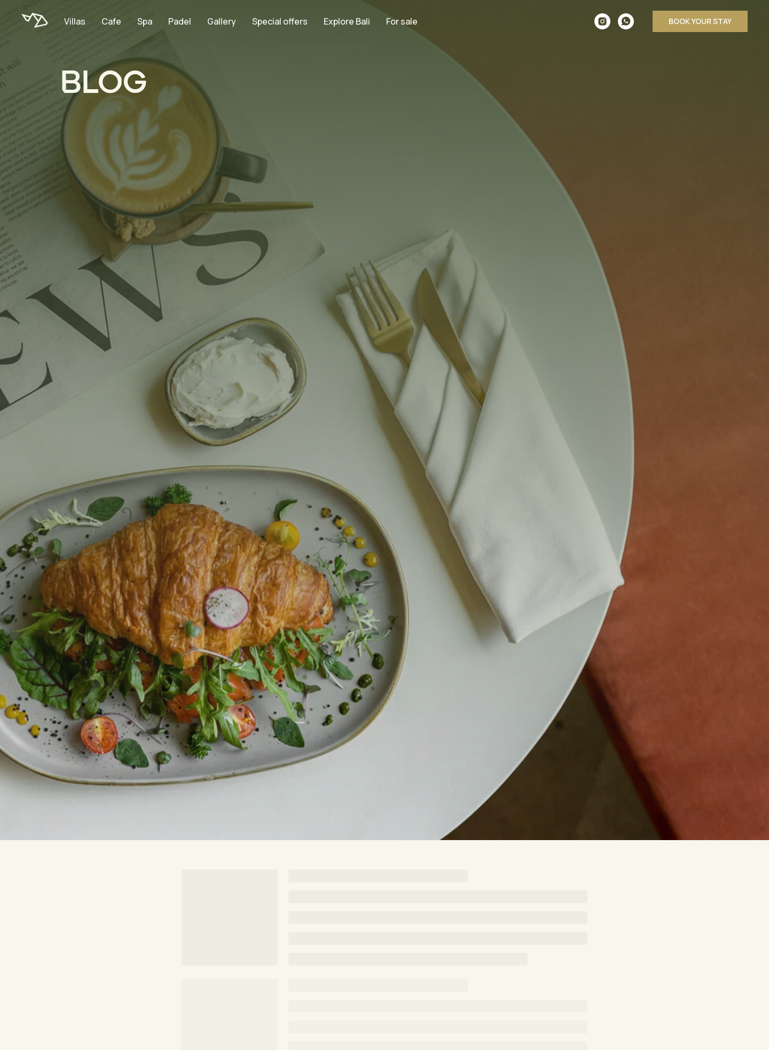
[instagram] (602, 21)
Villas (74, 21)
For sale (402, 21)
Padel (179, 21)
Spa (144, 21)
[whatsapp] (626, 21)
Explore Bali (347, 21)
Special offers (280, 21)
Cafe (111, 21)
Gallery (221, 21)
